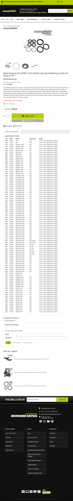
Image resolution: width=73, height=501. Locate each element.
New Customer (16, 342)
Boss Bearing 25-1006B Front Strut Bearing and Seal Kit (30, 386)
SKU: (4, 84)
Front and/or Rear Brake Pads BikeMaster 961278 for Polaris (31, 359)
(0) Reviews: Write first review (11, 82)
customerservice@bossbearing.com (37, 414)
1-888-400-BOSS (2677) (35, 408)
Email (7, 334)
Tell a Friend (18, 126)
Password (8, 337)
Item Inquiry (8, 126)
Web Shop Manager (53, 498)
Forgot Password (27, 342)
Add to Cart (29, 116)
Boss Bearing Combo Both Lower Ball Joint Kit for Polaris (30, 372)
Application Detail (12, 131)
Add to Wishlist (28, 120)
